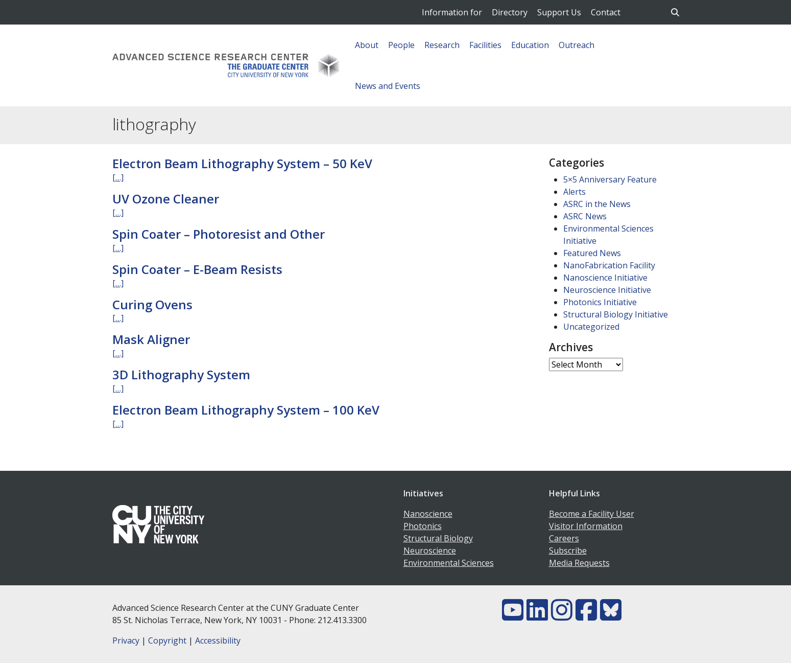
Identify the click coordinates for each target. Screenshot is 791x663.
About (366, 45)
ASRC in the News (597, 204)
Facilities (485, 45)
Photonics (422, 526)
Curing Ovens (152, 304)
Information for (452, 12)
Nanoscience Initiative (605, 277)
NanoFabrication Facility (609, 265)
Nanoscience (427, 513)
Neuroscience (429, 550)
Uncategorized (591, 326)
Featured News (592, 253)
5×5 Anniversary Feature (610, 179)
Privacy (125, 640)
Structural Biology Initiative (615, 314)
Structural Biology (438, 538)
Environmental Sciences (448, 562)
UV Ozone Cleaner (165, 198)
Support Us (559, 12)
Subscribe (568, 550)
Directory (510, 12)
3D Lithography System (181, 374)
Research (442, 45)
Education (530, 45)
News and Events (387, 86)
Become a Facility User (591, 513)
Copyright (167, 640)
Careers (564, 538)
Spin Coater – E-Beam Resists (197, 269)
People (401, 45)
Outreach (576, 45)
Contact (605, 12)
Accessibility (218, 640)
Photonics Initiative (600, 302)
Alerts (574, 191)
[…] (118, 177)
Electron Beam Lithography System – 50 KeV (242, 163)
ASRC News (585, 216)
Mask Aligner (151, 339)
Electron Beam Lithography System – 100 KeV (245, 409)
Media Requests (579, 562)
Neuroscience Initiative (607, 289)
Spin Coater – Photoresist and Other (218, 233)
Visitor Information (585, 526)
